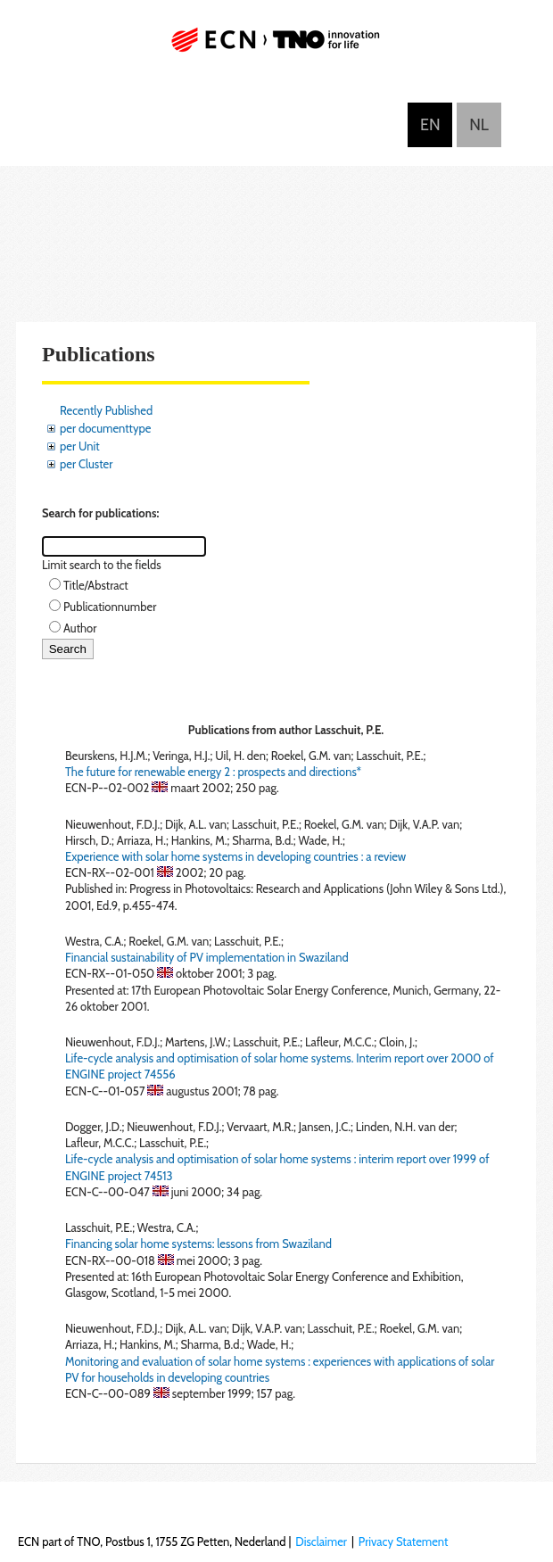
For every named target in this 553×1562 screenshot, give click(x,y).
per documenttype (105, 428)
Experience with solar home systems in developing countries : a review (235, 856)
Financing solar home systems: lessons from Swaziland (198, 1243)
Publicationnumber (109, 606)
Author (79, 628)
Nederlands (479, 125)
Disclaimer (321, 1541)
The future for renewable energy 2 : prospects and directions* (213, 771)
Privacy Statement (404, 1541)
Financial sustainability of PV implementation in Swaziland (207, 957)
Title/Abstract (95, 585)
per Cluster (86, 464)
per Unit (80, 446)
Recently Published (106, 410)
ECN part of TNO (276, 47)
